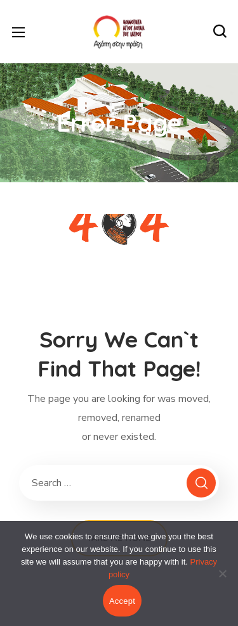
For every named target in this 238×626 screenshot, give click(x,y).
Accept (122, 601)
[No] (222, 573)
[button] (219, 31)
